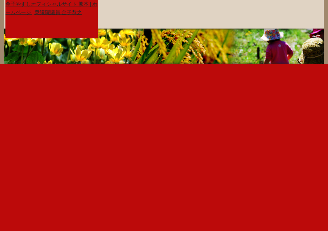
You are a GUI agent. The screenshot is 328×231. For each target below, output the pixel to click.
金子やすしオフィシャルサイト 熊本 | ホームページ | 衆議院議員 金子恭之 (51, 8)
